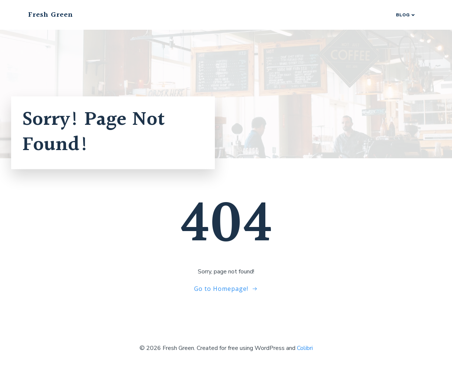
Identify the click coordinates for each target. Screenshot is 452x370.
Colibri (305, 348)
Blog (406, 15)
